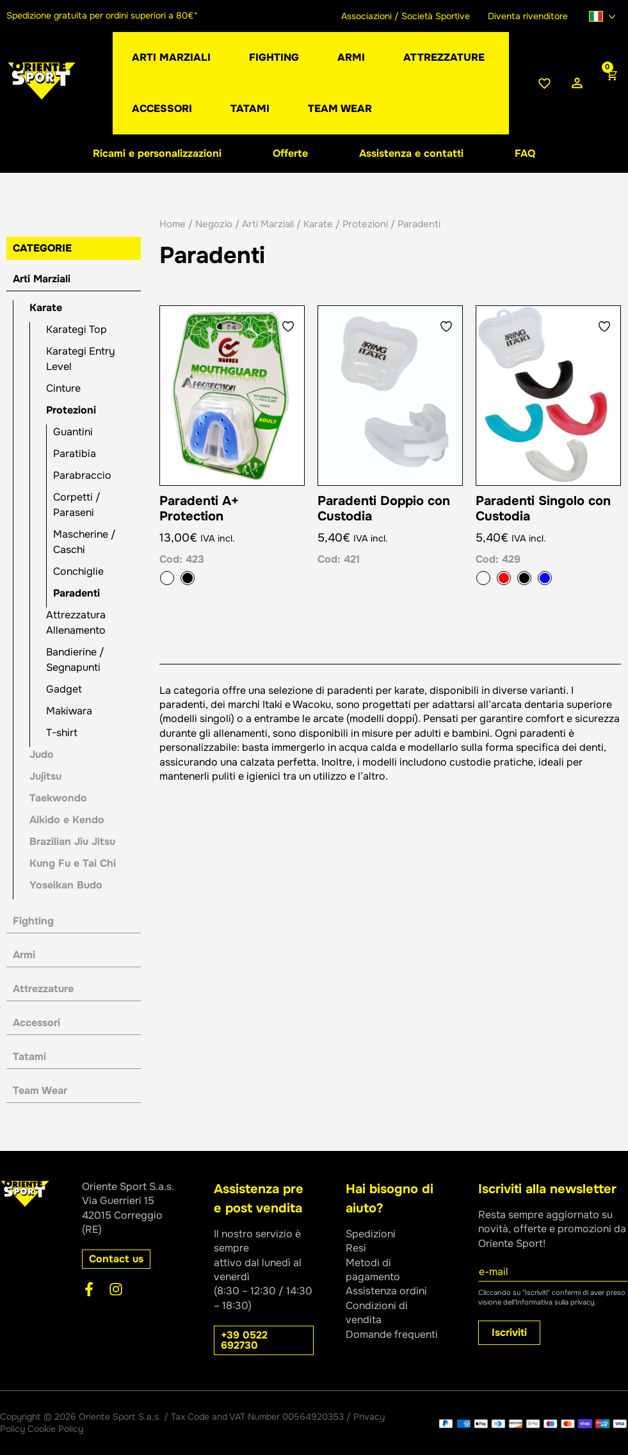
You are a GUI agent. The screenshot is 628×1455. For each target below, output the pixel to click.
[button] (351, 57)
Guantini (73, 431)
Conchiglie (78, 571)
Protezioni (71, 410)
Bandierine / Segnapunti (75, 659)
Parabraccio (82, 475)
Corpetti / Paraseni (77, 504)
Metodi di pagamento (373, 1269)
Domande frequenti (392, 1334)
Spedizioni (371, 1234)
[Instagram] (116, 1289)
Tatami (29, 1056)
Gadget (64, 689)
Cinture (63, 388)
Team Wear (40, 1090)
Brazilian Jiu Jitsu (72, 841)
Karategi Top (76, 329)
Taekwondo (58, 798)
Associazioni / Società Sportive (405, 16)
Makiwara (69, 711)
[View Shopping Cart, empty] (611, 83)
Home (172, 224)
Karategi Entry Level (80, 358)
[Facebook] (89, 1289)
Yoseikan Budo (65, 885)
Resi (356, 1248)
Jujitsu (45, 776)
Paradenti (76, 593)
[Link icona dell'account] (577, 83)
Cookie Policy (55, 1429)
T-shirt (61, 732)
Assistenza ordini (386, 1291)
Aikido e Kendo (66, 819)
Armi (24, 954)
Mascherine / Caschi (84, 541)
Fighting (33, 921)
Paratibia (74, 453)
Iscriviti (509, 1332)
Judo (41, 754)
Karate (45, 307)
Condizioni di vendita (377, 1312)
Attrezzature (43, 988)
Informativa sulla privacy (555, 1302)
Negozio (213, 224)
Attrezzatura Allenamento (76, 622)
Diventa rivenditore (528, 16)
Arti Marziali (41, 278)
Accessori (36, 1022)
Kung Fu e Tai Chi (72, 863)
